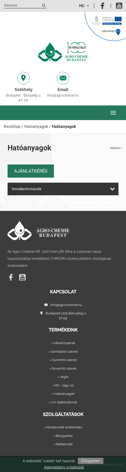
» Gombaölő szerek (63, 351)
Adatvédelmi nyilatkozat (64, 467)
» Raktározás (63, 444)
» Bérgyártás (63, 436)
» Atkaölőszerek (63, 343)
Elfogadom (90, 461)
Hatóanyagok (36, 126)
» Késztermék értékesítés (63, 427)
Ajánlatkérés (30, 171)
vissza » (116, 148)
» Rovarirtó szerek (63, 368)
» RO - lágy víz (63, 385)
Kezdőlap (12, 126)
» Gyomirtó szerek (63, 360)
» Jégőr (63, 377)
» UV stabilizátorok (63, 402)
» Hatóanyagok (63, 394)
